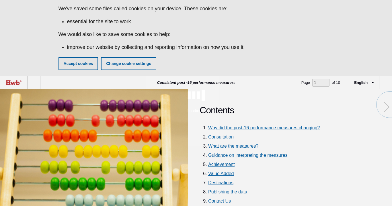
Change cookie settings (128, 63)
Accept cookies (78, 63)
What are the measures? (233, 146)
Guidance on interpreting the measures (248, 155)
